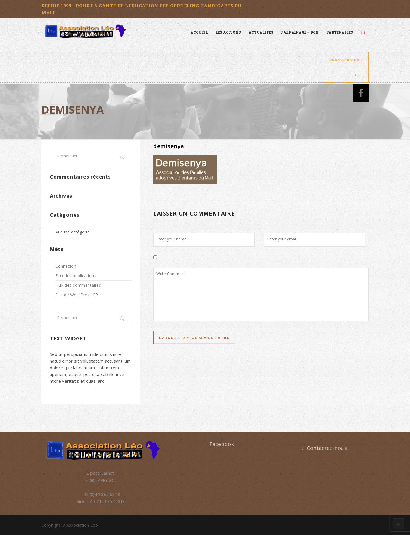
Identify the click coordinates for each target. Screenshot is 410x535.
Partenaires (339, 32)
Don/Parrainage (344, 67)
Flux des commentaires (78, 285)
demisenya (168, 146)
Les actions (228, 32)
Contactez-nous (327, 448)
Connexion (65, 266)
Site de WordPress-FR (76, 294)
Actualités (261, 32)
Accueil (199, 32)
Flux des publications (75, 275)
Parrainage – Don (300, 32)
